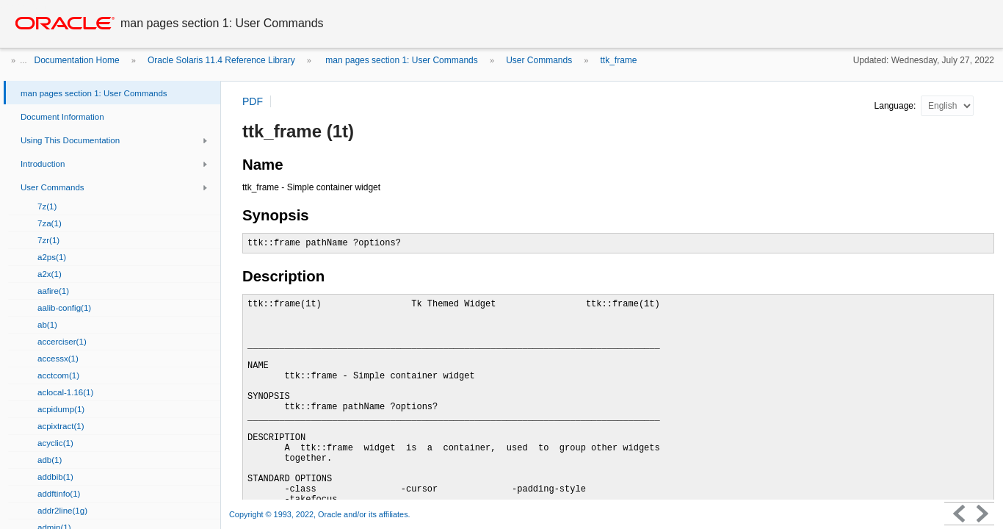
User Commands (539, 60)
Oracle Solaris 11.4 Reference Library (221, 60)
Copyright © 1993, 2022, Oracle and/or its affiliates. (321, 514)
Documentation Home (77, 60)
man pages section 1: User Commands (400, 60)
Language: (897, 106)
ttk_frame (619, 60)
